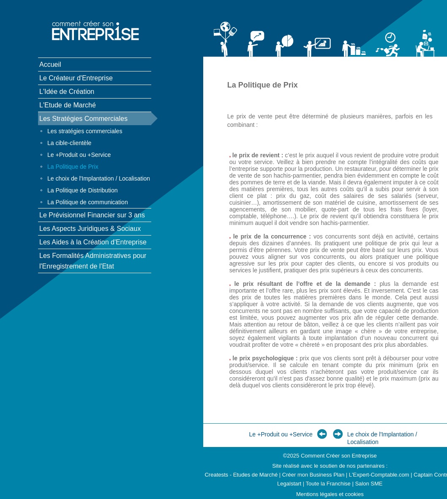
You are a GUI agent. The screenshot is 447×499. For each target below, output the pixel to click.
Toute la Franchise (328, 483)
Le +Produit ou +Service (79, 154)
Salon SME (368, 483)
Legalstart (289, 483)
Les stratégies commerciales (84, 131)
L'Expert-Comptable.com (379, 475)
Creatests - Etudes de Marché (241, 475)
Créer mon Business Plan (313, 475)
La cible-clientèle (69, 143)
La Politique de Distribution (82, 190)
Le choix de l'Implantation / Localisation (98, 178)
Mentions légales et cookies (330, 494)
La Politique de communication (87, 202)
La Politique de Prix (72, 166)
